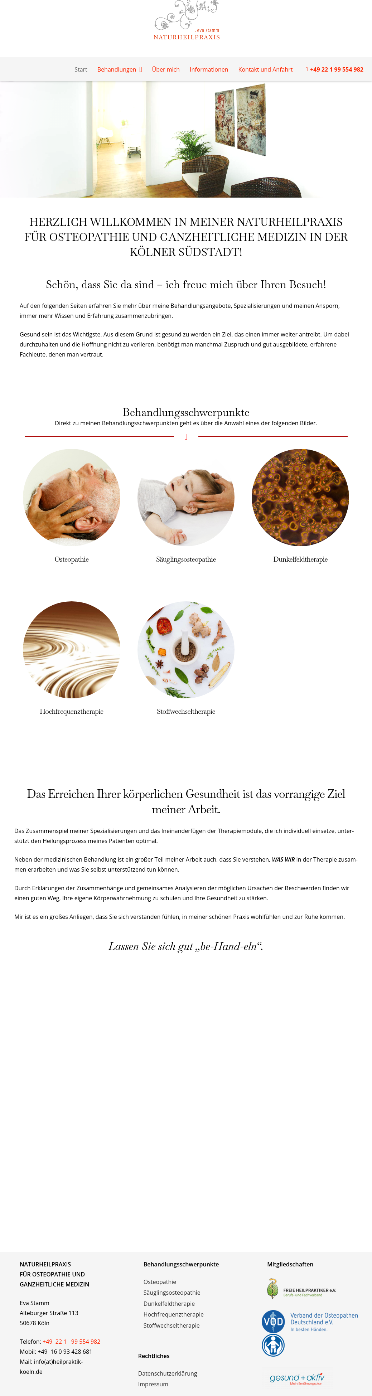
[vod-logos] (310, 1333)
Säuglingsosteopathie (186, 559)
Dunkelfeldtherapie (300, 559)
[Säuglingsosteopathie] (186, 454)
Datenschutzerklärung (167, 1373)
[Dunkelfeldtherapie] (300, 454)
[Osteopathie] (71, 454)
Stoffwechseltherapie (186, 711)
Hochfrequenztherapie (71, 711)
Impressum (153, 1384)
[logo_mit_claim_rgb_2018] (310, 1378)
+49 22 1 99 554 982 (71, 1342)
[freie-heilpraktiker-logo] (309, 1288)
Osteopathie (71, 559)
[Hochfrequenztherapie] (71, 606)
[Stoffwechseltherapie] (186, 606)
